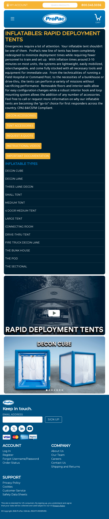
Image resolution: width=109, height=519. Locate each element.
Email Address (13, 414)
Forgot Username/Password (21, 458)
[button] (12, 19)
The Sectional (16, 266)
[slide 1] (49, 390)
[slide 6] (62, 390)
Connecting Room (19, 226)
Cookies (7, 486)
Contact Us (58, 462)
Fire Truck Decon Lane (22, 242)
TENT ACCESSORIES (20, 125)
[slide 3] (54, 390)
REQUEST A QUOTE (20, 135)
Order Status (11, 462)
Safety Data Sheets (15, 494)
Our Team (58, 455)
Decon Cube (14, 170)
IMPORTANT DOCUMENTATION (28, 156)
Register (8, 455)
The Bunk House (17, 250)
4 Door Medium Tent (20, 210)
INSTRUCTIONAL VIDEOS (23, 145)
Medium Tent (15, 202)
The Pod (11, 258)
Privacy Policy (11, 482)
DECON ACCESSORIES (21, 115)
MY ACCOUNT (17, 5)
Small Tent (13, 194)
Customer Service (14, 490)
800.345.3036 (91, 5)
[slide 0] (47, 390)
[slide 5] (60, 390)
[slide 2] (52, 390)
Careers (56, 458)
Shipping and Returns (65, 466)
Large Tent (13, 218)
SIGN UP (53, 419)
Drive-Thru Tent (17, 234)
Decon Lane (14, 178)
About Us (57, 451)
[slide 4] (57, 390)
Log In (7, 451)
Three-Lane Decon (19, 186)
